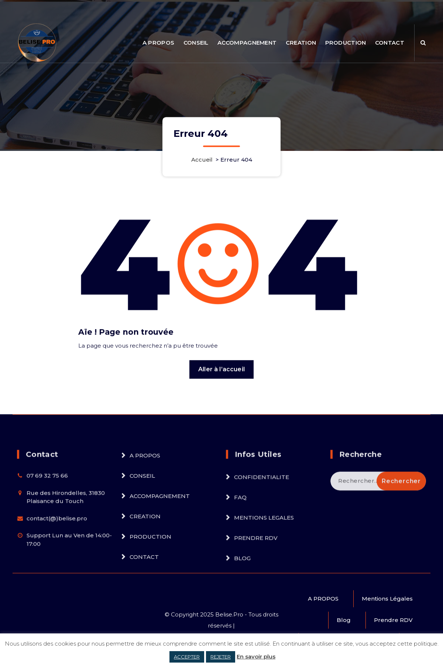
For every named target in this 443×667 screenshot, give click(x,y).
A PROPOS (158, 42)
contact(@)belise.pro (57, 568)
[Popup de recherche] (423, 42)
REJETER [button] (220, 657)
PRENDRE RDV (256, 588)
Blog (344, 619)
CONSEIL (196, 42)
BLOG (242, 608)
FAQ (240, 547)
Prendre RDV (393, 619)
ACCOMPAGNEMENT (247, 42)
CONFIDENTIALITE (261, 527)
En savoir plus (256, 656)
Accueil (202, 159)
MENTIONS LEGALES (264, 567)
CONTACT (389, 42)
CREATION (301, 42)
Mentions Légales (387, 598)
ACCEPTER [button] (187, 657)
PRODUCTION (345, 42)
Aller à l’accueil (221, 392)
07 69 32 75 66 (47, 525)
